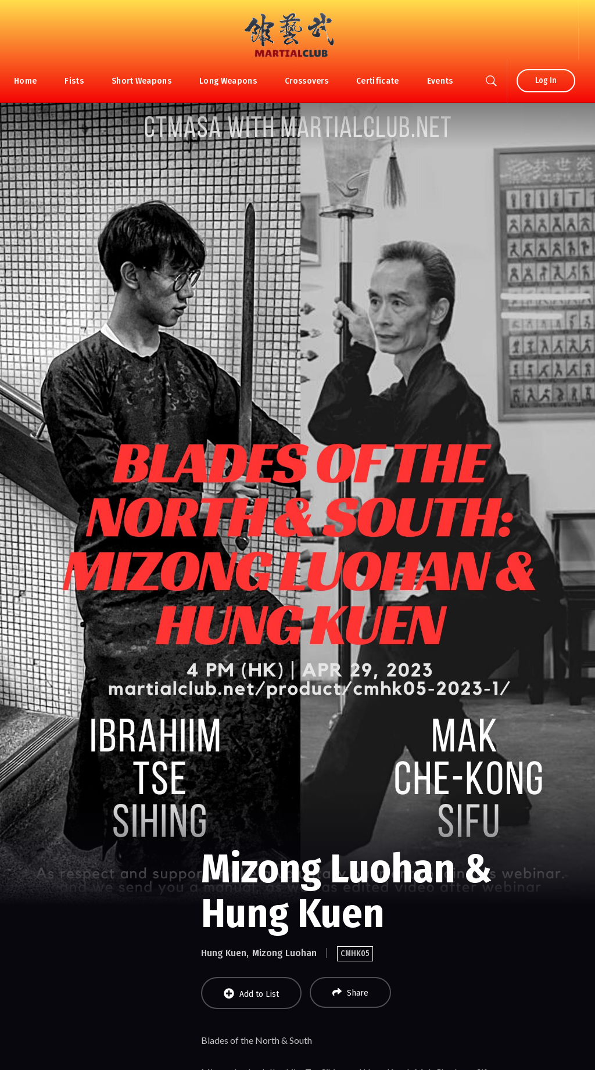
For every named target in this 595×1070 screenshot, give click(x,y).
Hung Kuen (223, 953)
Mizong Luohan (284, 953)
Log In (546, 80)
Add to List (251, 993)
